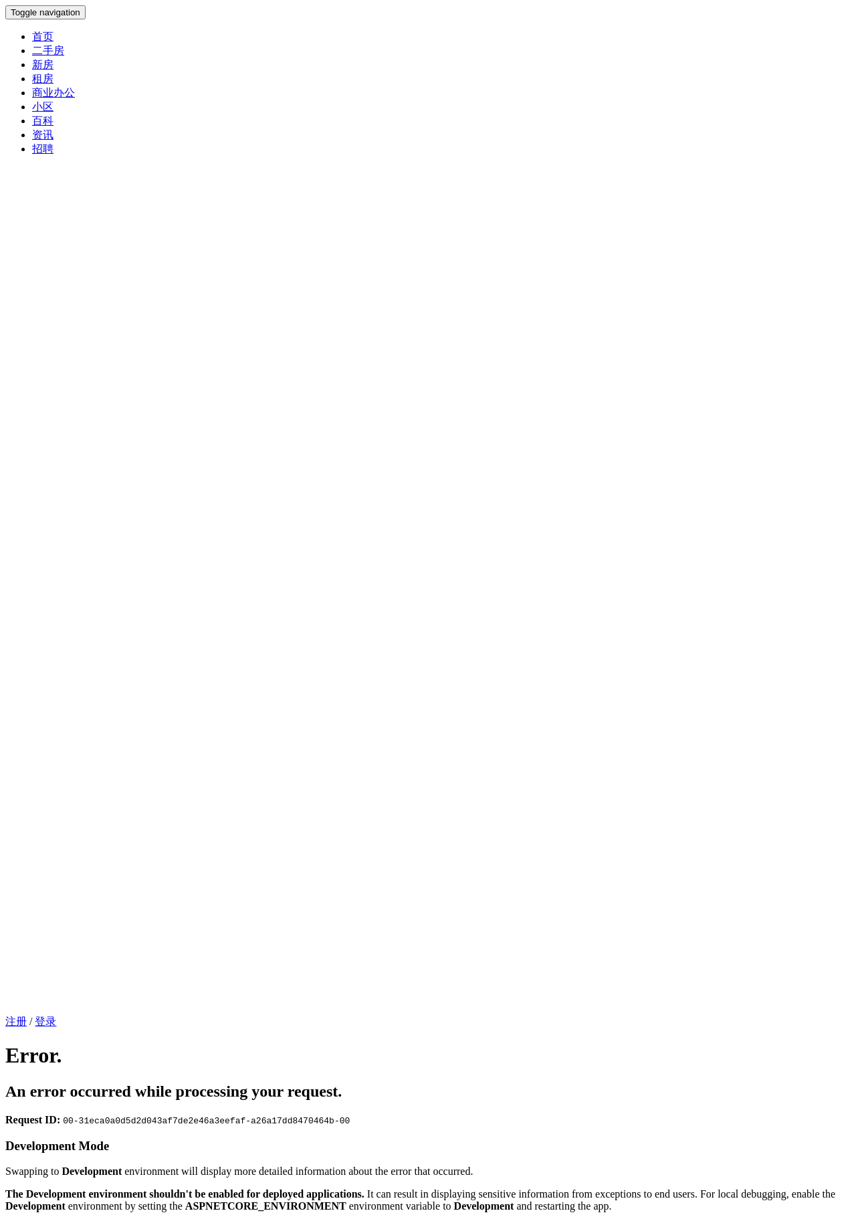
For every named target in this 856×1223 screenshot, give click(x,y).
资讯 (43, 134)
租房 (43, 78)
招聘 (43, 148)
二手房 (48, 50)
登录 (45, 1021)
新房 (43, 64)
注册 (16, 1021)
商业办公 (53, 92)
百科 (43, 120)
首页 (43, 36)
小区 (43, 106)
